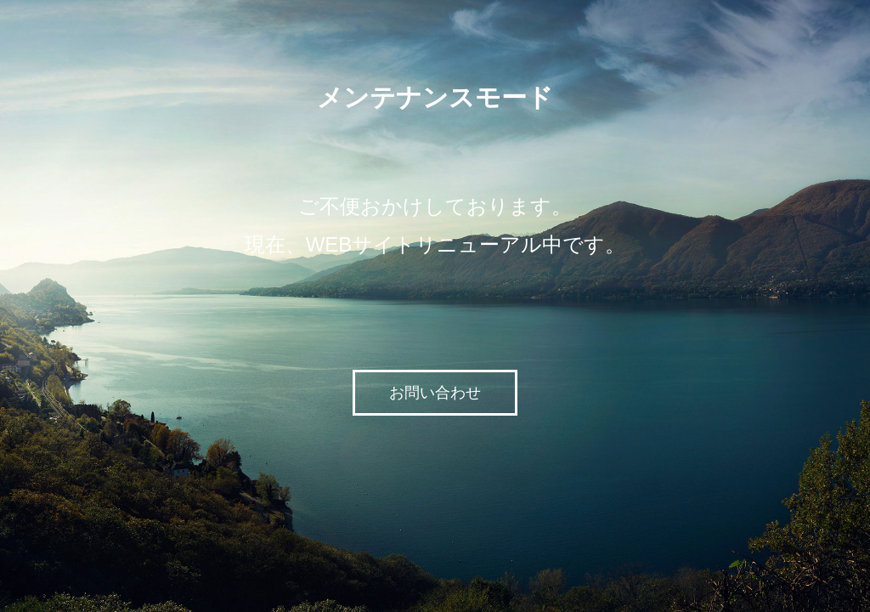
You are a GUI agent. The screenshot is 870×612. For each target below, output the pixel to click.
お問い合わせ (435, 392)
